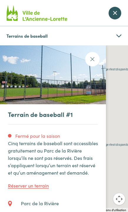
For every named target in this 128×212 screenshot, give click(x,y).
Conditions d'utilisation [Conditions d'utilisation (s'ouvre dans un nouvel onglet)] (111, 210)
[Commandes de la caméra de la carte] (119, 199)
